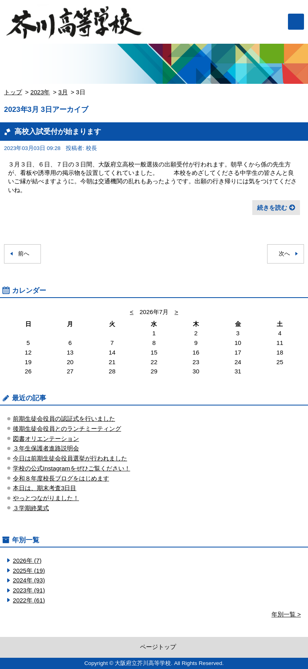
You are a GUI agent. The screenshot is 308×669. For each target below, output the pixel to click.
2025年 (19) (29, 570)
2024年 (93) (29, 580)
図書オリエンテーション (46, 438)
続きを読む (272, 207)
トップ (13, 92)
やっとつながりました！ (46, 498)
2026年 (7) (27, 560)
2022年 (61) (29, 600)
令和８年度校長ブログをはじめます (61, 478)
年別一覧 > (286, 614)
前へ (23, 254)
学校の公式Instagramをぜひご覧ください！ (71, 468)
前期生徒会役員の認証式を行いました (64, 418)
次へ (284, 254)
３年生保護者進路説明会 (46, 448)
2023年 (40, 92)
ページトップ (158, 646)
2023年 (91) (29, 590)
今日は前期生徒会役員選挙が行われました (70, 458)
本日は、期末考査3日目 (44, 488)
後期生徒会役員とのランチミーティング (67, 428)
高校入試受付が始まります (57, 131)
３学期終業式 (31, 508)
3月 (62, 92)
